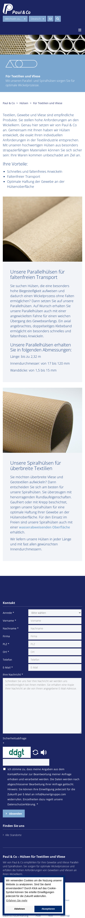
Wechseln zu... (15, 18)
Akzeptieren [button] (48, 909)
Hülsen (24, 103)
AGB (38, 915)
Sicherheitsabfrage (14, 741)
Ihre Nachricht (13, 674)
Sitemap (65, 915)
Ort (6, 652)
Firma (6, 636)
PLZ (6, 644)
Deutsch (37, 18)
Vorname (9, 620)
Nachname (11, 628)
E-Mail (8, 667)
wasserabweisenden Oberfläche (44, 527)
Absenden (15, 813)
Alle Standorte (13, 835)
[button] (36, 752)
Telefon (7, 659)
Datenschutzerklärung (15, 915)
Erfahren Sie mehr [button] (17, 900)
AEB (50, 915)
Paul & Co (9, 103)
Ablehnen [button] (19, 909)
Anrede (8, 613)
